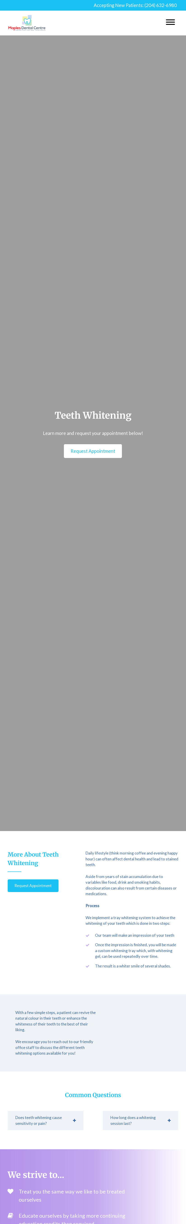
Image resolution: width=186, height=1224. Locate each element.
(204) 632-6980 (160, 5)
